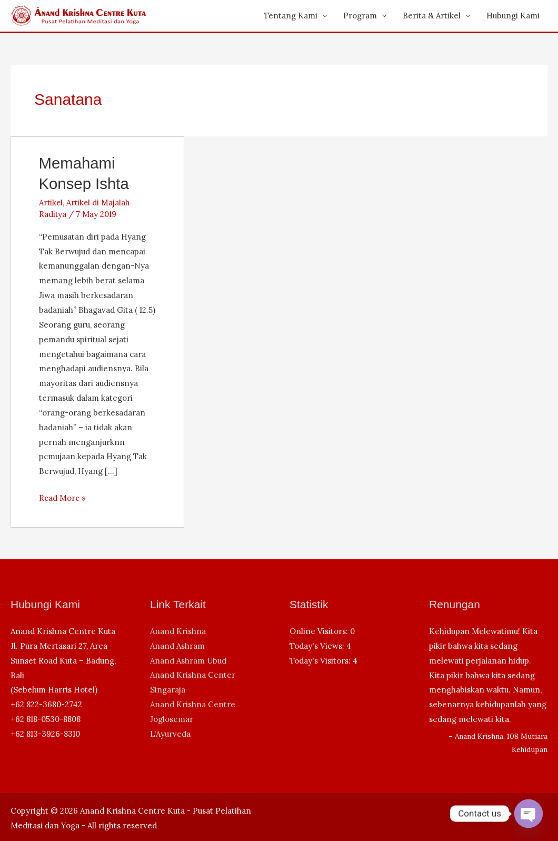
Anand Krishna (178, 631)
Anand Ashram (177, 646)
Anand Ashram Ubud (188, 660)
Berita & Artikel (432, 16)
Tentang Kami (290, 16)
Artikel (51, 202)
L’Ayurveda (170, 734)
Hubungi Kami (513, 16)
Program (360, 16)
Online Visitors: (320, 631)
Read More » (63, 497)
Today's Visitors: (321, 660)
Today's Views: (318, 646)
